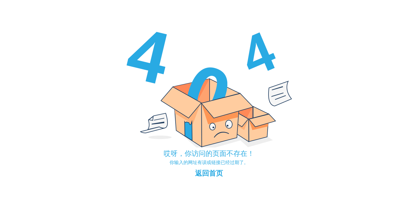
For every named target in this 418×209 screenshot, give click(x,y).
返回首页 (209, 173)
